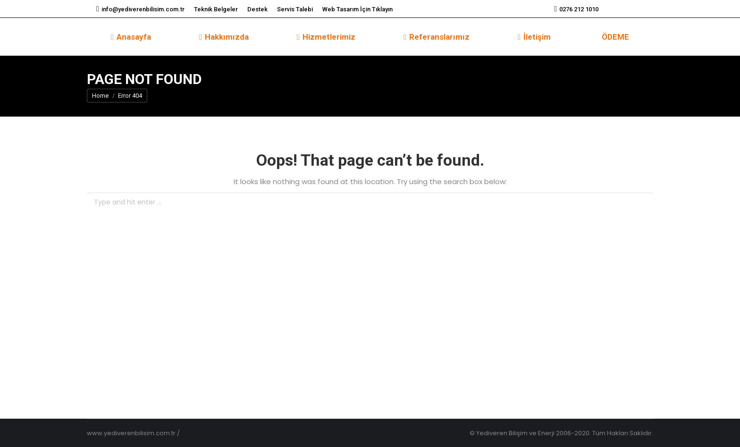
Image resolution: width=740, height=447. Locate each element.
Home (100, 95)
